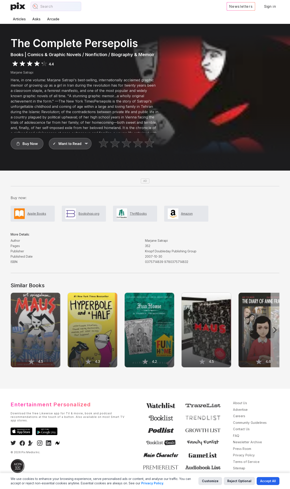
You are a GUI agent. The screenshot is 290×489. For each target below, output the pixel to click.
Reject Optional (239, 481)
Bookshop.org (89, 213)
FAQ (236, 436)
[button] (27, 143)
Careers (239, 416)
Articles (19, 19)
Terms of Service (246, 462)
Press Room (242, 449)
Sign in (270, 6)
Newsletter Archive (247, 442)
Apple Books (36, 213)
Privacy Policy (244, 455)
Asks (36, 19)
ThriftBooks (138, 213)
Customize (210, 481)
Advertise (240, 409)
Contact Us (241, 429)
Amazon (187, 213)
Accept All (268, 481)
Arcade (53, 19)
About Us (240, 403)
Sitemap (239, 468)
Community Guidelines (250, 422)
